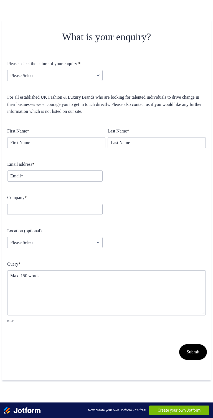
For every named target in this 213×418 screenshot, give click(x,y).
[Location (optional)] (55, 242)
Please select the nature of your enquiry (43, 63)
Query (14, 264)
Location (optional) (24, 230)
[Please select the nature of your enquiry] (55, 75)
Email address (20, 164)
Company (17, 197)
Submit (193, 352)
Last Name (118, 131)
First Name (18, 131)
